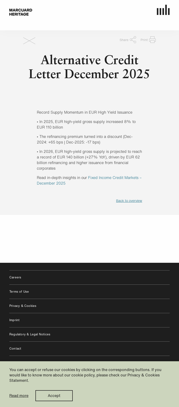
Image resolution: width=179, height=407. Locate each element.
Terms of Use (19, 291)
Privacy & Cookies (22, 306)
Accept (54, 395)
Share (128, 39)
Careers (15, 277)
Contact (15, 348)
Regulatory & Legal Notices (29, 334)
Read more (18, 395)
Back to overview (129, 200)
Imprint (14, 320)
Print (148, 39)
